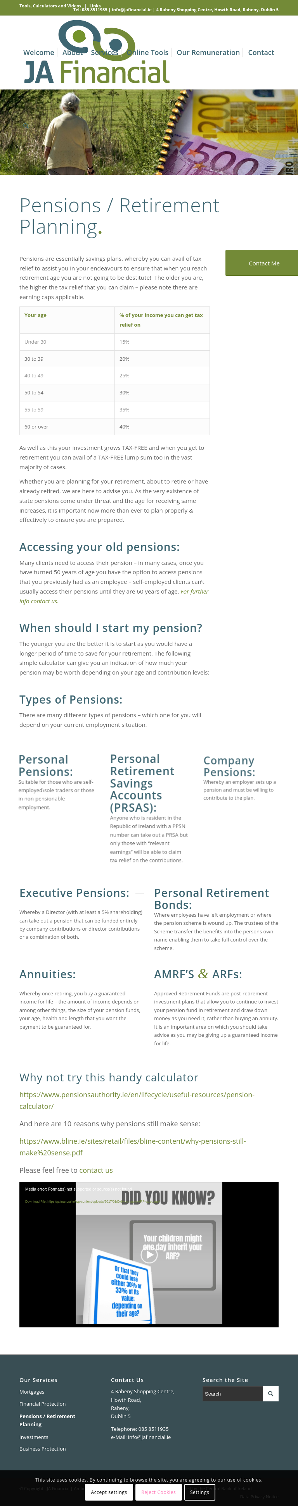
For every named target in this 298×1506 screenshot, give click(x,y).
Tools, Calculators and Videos (50, 6)
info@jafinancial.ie (131, 9)
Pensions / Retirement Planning (47, 1420)
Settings (199, 1492)
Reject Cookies (158, 1492)
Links (95, 6)
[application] (149, 1254)
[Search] (26, 125)
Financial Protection (42, 1403)
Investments (33, 1437)
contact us (96, 1170)
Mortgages (31, 1391)
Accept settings (109, 1492)
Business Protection (42, 1448)
